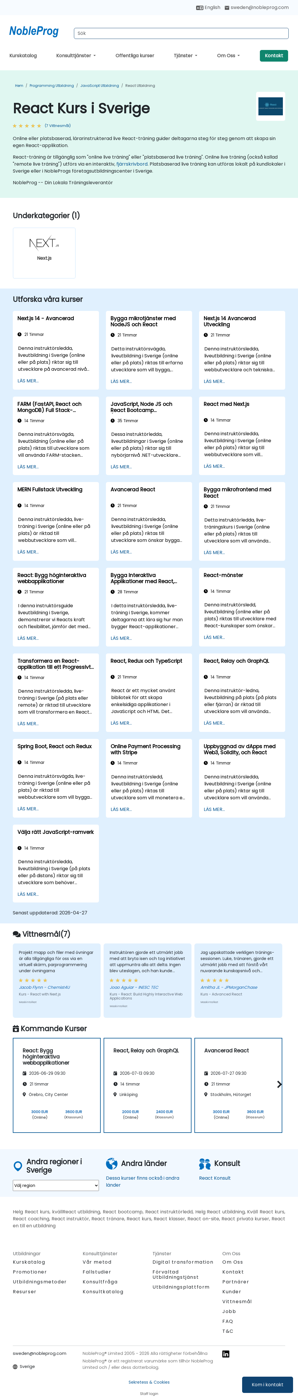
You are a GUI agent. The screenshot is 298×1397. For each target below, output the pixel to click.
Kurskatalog (23, 55)
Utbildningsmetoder (40, 1281)
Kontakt (274, 55)
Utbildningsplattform (181, 1287)
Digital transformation (182, 1262)
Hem (19, 85)
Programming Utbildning (52, 85)
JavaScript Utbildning (99, 85)
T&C (228, 1331)
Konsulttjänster (74, 55)
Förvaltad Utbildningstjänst (175, 1274)
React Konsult (215, 1178)
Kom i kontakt (267, 1384)
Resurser (25, 1291)
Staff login (149, 1393)
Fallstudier (97, 1272)
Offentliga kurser (135, 55)
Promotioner (30, 1272)
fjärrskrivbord (132, 164)
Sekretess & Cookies (149, 1382)
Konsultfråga (100, 1282)
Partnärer (235, 1281)
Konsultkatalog (103, 1291)
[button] (278, 1084)
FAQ (227, 1321)
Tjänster (184, 55)
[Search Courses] (181, 33)
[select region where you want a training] (56, 1185)
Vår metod (97, 1262)
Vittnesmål (237, 1301)
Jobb (229, 1311)
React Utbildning (140, 85)
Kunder (232, 1291)
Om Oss (226, 55)
